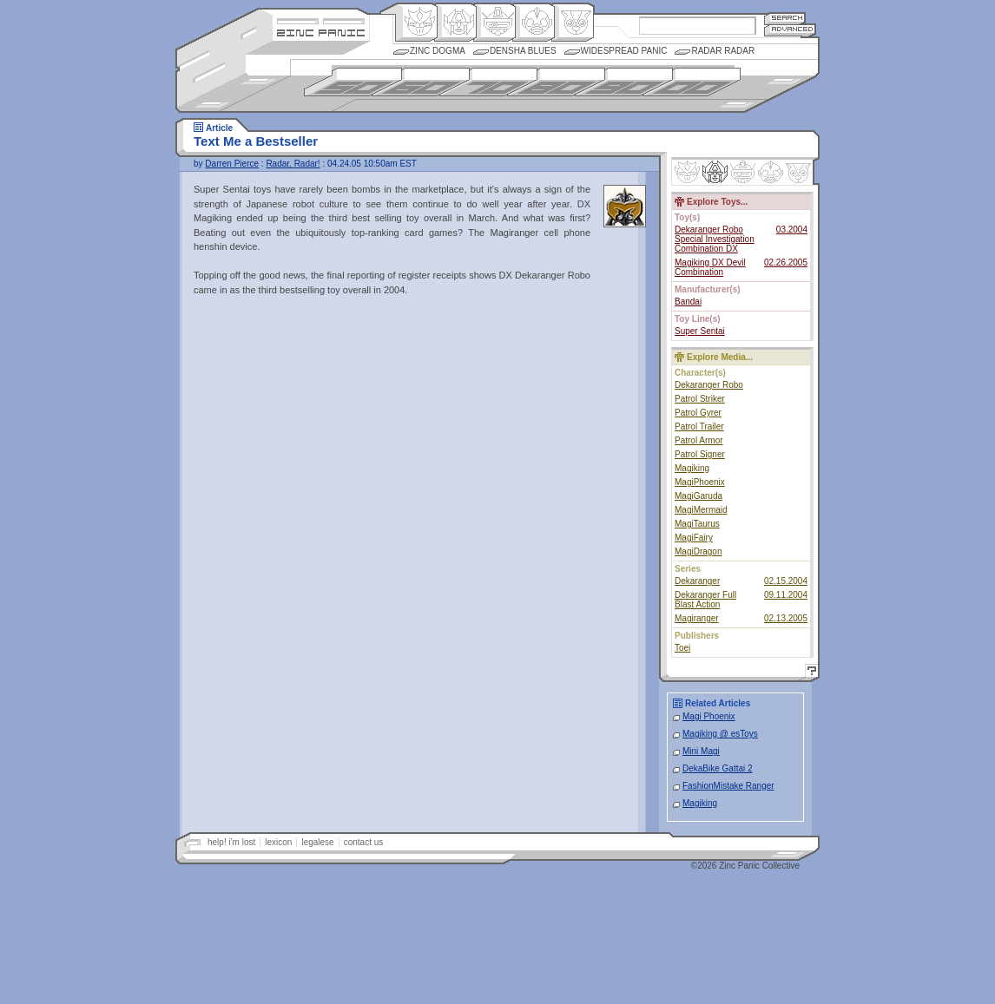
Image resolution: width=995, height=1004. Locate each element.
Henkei (455, 22)
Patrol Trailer (699, 426)
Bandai (688, 301)
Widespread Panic (624, 51)
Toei (682, 648)
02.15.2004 (785, 581)
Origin (416, 22)
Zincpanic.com (321, 31)
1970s (488, 82)
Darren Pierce (232, 163)
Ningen (533, 22)
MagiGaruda (698, 496)
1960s (420, 82)
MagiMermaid (701, 510)
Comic (572, 22)
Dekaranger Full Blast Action (705, 599)
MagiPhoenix (700, 482)
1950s (353, 82)
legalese (317, 842)
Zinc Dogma (437, 51)
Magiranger (697, 618)
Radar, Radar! (293, 163)
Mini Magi (701, 751)
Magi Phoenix (708, 716)
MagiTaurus (697, 523)
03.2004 (791, 229)
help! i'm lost (231, 842)
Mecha (494, 22)
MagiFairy (694, 537)
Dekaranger (697, 581)
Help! (809, 673)
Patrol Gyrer (698, 412)
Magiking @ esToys (720, 733)
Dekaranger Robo (709, 385)
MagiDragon (698, 551)
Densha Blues (523, 51)
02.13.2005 (785, 618)
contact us (364, 842)
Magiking (692, 468)
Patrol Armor (699, 440)
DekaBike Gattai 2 (717, 768)
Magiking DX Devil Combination (710, 267)
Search (785, 17)
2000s (691, 82)
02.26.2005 (785, 262)
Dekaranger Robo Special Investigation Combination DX (714, 239)
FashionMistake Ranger (728, 786)
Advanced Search (790, 29)
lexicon (278, 842)
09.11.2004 (785, 595)
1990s (624, 82)
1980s (556, 82)
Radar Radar (722, 51)
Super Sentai (700, 331)
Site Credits (321, 19)
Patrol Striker (700, 399)
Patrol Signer (700, 454)
